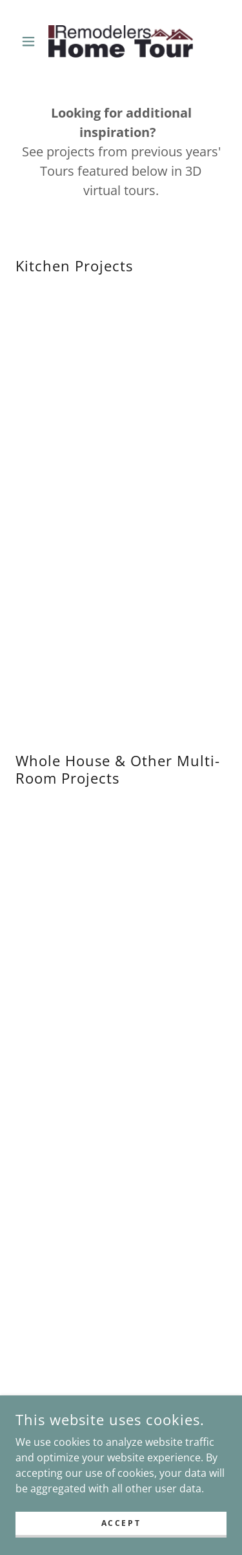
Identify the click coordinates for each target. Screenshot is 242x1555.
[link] (120, 41)
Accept (121, 1523)
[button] (31, 41)
